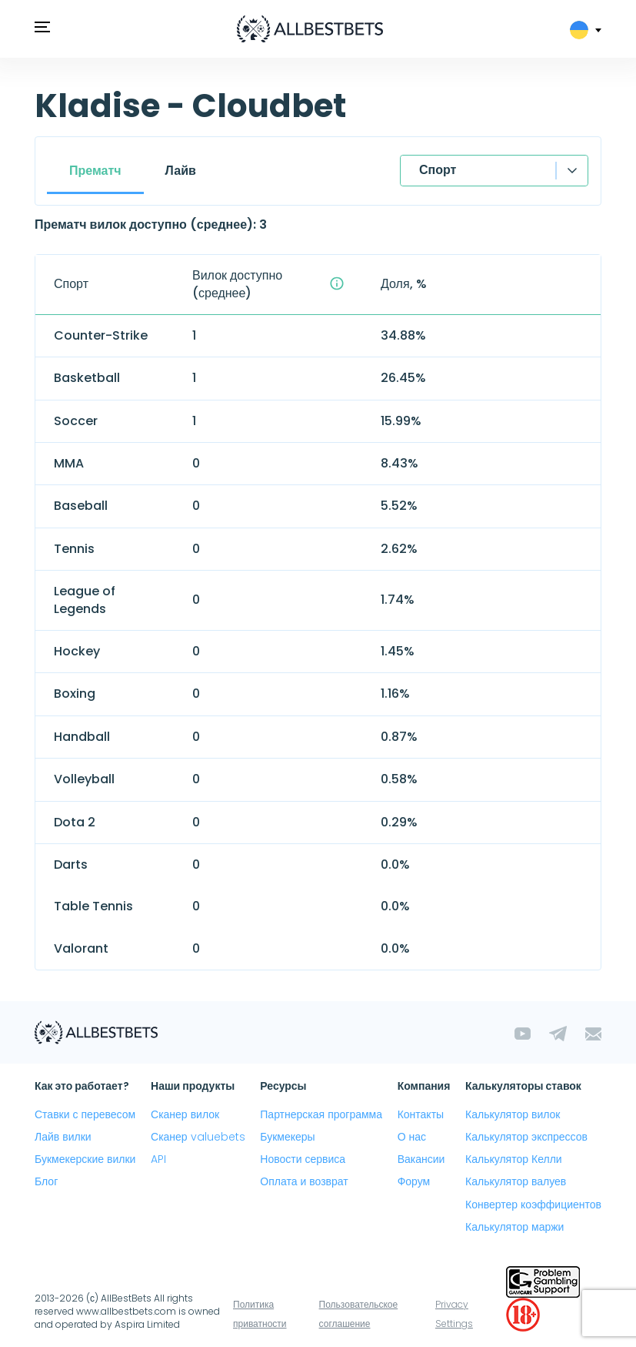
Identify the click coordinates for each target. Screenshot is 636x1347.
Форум (414, 1181)
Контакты (421, 1114)
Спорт (437, 170)
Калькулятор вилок (512, 1114)
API (158, 1159)
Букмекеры (287, 1136)
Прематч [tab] (95, 170)
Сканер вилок (185, 1114)
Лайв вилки (63, 1136)
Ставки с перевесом (85, 1114)
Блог (46, 1181)
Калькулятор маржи (514, 1227)
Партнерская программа (321, 1114)
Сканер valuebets (198, 1136)
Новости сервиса (302, 1159)
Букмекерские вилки (85, 1159)
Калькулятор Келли (513, 1159)
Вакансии (421, 1159)
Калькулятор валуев (515, 1181)
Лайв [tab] (180, 170)
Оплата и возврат (304, 1181)
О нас (412, 1136)
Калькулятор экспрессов (526, 1136)
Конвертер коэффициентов (533, 1204)
